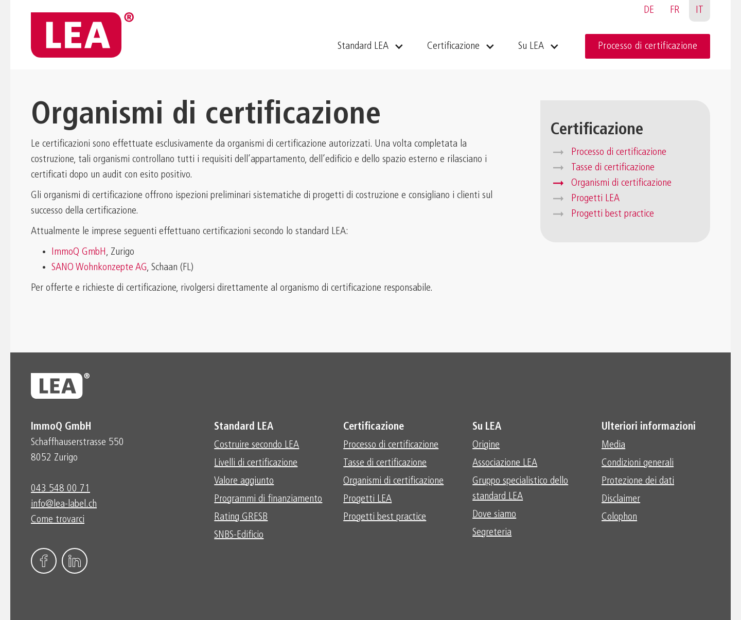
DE (649, 10)
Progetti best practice (612, 214)
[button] (369, 46)
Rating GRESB (241, 517)
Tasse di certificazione (613, 168)
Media (613, 445)
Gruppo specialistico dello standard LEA (520, 489)
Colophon (619, 517)
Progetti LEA (595, 198)
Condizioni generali (638, 463)
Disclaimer (621, 499)
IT (699, 10)
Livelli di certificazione (255, 463)
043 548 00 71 (60, 489)
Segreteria (491, 532)
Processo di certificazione (647, 46)
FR (675, 10)
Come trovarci (57, 520)
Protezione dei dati (638, 481)
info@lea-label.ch (64, 504)
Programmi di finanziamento (268, 499)
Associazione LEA (504, 463)
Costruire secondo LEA (256, 445)
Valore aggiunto (244, 481)
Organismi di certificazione (621, 183)
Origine (486, 445)
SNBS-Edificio (238, 535)
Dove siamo (494, 514)
